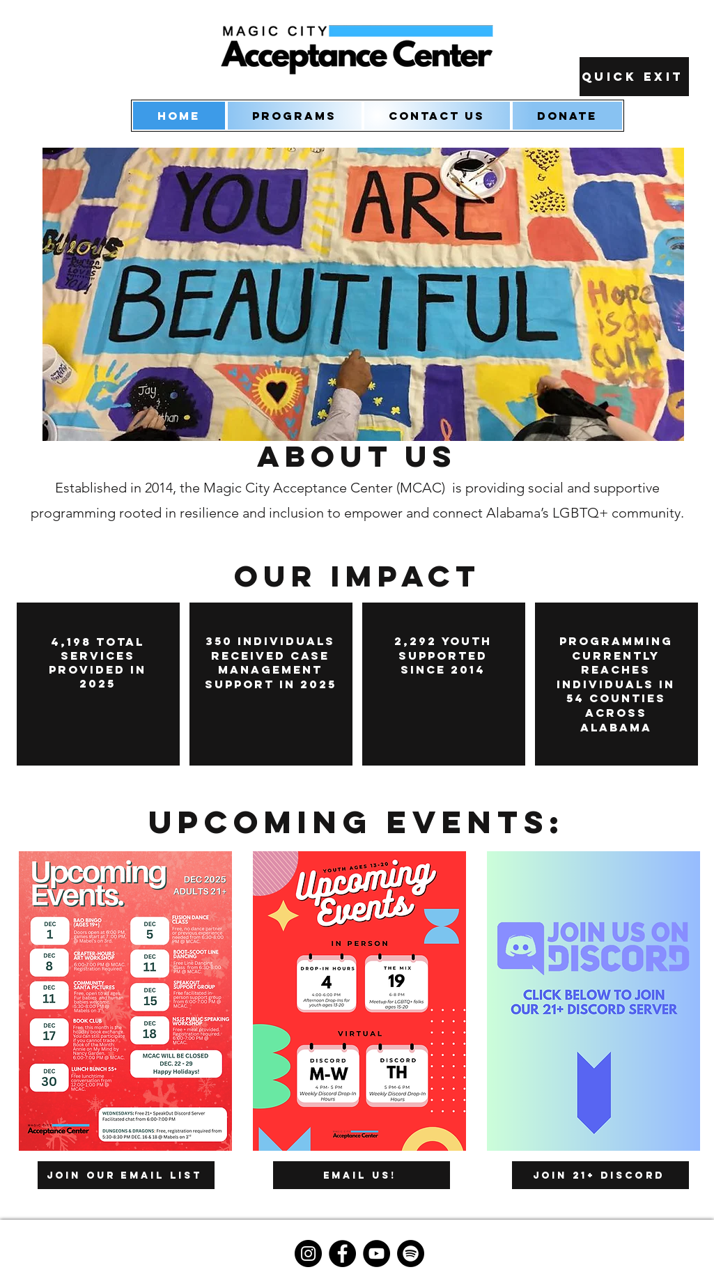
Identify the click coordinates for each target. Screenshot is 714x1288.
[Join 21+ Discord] (600, 1175)
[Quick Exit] (634, 76)
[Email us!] (361, 1175)
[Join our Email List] (126, 1175)
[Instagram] (308, 1253)
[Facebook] (342, 1253)
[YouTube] (376, 1253)
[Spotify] (410, 1253)
